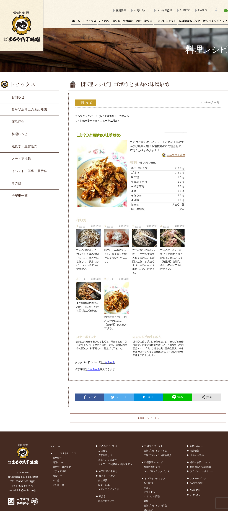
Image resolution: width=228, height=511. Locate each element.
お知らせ (18, 97)
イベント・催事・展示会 (29, 171)
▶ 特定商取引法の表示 (199, 467)
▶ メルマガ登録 (195, 455)
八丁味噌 (148, 483)
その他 (16, 183)
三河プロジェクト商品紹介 (158, 455)
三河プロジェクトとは (155, 450)
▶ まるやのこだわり (106, 446)
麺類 (146, 501)
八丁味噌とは (105, 455)
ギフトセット (151, 492)
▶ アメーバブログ (196, 478)
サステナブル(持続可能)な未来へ (115, 464)
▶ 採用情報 (193, 450)
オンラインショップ (215, 21)
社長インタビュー (107, 459)
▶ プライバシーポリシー (200, 471)
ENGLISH (203, 10)
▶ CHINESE (193, 494)
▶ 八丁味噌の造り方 (106, 471)
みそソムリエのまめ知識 (29, 109)
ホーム (76, 21)
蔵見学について (106, 501)
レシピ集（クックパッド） (158, 471)
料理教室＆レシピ (189, 21)
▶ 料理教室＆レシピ (152, 462)
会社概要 (102, 480)
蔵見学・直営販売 (24, 146)
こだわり (104, 21)
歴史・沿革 (104, 485)
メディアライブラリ (108, 489)
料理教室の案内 (152, 467)
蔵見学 (148, 21)
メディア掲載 (21, 158)
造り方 (116, 21)
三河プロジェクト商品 (155, 505)
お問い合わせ (141, 10)
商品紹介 (18, 122)
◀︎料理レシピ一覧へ (148, 418)
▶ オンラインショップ (153, 478)
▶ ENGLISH (193, 490)
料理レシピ (20, 134)
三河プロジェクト (165, 21)
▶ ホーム (55, 446)
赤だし (147, 487)
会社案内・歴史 (132, 21)
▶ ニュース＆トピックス (63, 453)
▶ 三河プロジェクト (152, 446)
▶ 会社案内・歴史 (105, 475)
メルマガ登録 (164, 10)
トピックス (89, 21)
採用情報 (121, 10)
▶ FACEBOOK (195, 483)
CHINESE (185, 10)
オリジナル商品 (152, 496)
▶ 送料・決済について (199, 462)
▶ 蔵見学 (101, 496)
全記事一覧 (20, 195)
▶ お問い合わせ (195, 446)
